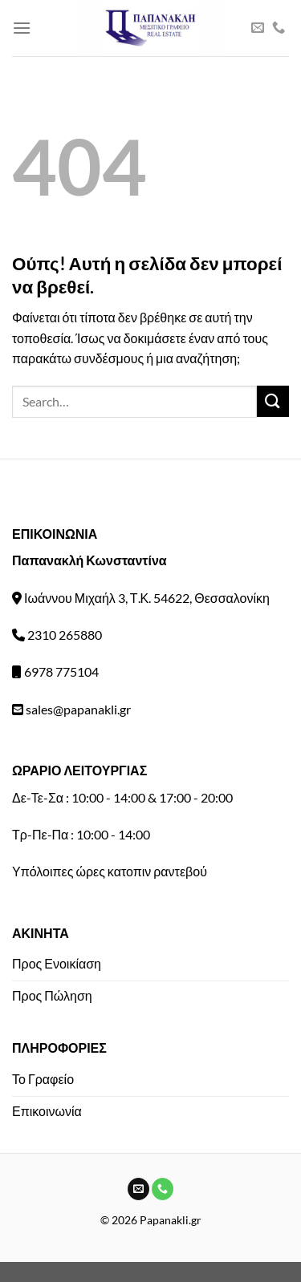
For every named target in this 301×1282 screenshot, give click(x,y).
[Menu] (21, 27)
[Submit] (273, 401)
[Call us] (278, 28)
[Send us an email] (257, 28)
